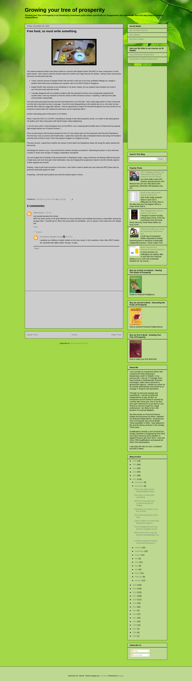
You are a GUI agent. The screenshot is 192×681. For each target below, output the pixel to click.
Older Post (116, 335)
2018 (135, 592)
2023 (135, 472)
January (138, 580)
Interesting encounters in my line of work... (146, 510)
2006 (135, 632)
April (137, 569)
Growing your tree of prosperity (65, 10)
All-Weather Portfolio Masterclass (143, 59)
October (138, 548)
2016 (135, 599)
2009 (135, 625)
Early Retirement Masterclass (142, 55)
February (139, 577)
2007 (135, 629)
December (139, 482)
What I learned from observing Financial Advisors (152, 248)
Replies (39, 232)
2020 (135, 585)
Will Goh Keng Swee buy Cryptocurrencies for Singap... (144, 503)
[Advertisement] (74, 309)
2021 (135, 479)
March (137, 573)
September (139, 551)
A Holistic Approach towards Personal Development (145, 542)
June (137, 562)
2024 (135, 468)
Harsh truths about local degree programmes (150, 194)
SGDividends (38, 213)
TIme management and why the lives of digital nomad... (146, 528)
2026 (135, 461)
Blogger (121, 676)
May (137, 566)
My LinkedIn (135, 35)
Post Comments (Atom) (79, 343)
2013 (135, 610)
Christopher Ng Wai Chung (51, 237)
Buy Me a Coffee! (137, 39)
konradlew (103, 676)
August (138, 555)
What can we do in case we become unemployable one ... (146, 535)
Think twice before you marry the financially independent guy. (153, 231)
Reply (35, 227)
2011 (135, 618)
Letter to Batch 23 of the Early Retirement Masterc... (146, 522)
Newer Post (32, 335)
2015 (135, 603)
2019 (135, 589)
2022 (135, 475)
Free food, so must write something (144, 496)
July (137, 558)
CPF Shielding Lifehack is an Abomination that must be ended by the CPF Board (153, 174)
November (139, 486)
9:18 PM (69, 237)
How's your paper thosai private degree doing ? (144, 490)
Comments (136, 655)
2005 (135, 636)
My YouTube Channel (138, 30)
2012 (135, 614)
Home (74, 335)
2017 (135, 596)
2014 (135, 607)
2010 (135, 621)
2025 (135, 464)
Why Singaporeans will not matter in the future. (152, 212)
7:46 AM (48, 213)
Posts (134, 651)
